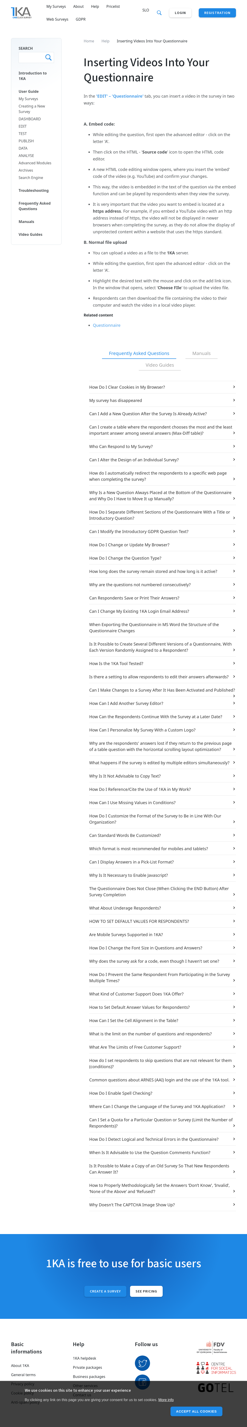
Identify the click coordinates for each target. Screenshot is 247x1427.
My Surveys (56, 6)
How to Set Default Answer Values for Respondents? (139, 1007)
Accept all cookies (194, 1411)
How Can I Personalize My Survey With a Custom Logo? (142, 730)
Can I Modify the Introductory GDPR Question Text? (138, 531)
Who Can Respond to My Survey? (121, 446)
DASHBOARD (30, 118)
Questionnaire (106, 325)
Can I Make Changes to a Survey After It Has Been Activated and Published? (162, 690)
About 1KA (20, 1365)
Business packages (89, 1376)
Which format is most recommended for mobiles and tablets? (148, 848)
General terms (23, 1374)
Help (95, 6)
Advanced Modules (35, 162)
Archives (26, 170)
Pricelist (113, 6)
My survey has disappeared (115, 400)
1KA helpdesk (84, 1358)
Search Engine (31, 177)
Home (89, 41)
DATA (23, 148)
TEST (23, 133)
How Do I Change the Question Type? (125, 558)
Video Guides (30, 234)
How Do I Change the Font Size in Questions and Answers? (145, 948)
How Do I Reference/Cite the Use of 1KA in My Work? (140, 789)
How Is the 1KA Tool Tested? (116, 663)
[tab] (139, 353)
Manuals (26, 221)
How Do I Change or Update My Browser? (129, 544)
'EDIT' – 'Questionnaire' (120, 96)
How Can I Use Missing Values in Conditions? (132, 802)
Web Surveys (57, 19)
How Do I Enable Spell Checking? (120, 1093)
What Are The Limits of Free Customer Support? (135, 1047)
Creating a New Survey (32, 109)
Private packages (87, 1367)
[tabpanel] (160, 796)
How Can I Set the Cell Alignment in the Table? (133, 1020)
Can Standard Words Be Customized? (125, 835)
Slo (145, 10)
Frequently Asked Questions (35, 206)
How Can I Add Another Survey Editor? (126, 703)
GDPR (81, 19)
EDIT (23, 126)
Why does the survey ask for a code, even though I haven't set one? (154, 961)
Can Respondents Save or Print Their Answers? (134, 598)
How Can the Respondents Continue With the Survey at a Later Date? (155, 716)
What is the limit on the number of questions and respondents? (150, 1034)
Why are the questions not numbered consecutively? (140, 584)
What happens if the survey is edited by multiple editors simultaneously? (159, 762)
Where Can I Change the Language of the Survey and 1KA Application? (157, 1106)
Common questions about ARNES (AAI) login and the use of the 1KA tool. (159, 1080)
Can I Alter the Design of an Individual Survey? (134, 459)
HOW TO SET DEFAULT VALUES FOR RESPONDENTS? (139, 921)
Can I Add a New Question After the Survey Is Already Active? (148, 413)
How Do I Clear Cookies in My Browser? (127, 387)
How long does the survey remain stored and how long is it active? (153, 571)
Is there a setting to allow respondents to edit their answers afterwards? (159, 676)
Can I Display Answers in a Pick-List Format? (131, 862)
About (78, 6)
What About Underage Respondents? (125, 908)
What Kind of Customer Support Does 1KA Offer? (136, 994)
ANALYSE (26, 155)
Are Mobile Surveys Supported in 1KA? (126, 934)
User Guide (29, 91)
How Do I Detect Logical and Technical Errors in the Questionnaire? (154, 1139)
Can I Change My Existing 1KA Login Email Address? (139, 611)
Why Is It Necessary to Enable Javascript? (128, 875)
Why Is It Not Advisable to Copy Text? (125, 776)
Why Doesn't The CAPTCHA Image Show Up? (132, 1204)
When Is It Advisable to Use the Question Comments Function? (149, 1152)
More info (166, 1400)
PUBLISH (26, 140)
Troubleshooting (34, 190)
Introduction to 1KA (33, 76)
